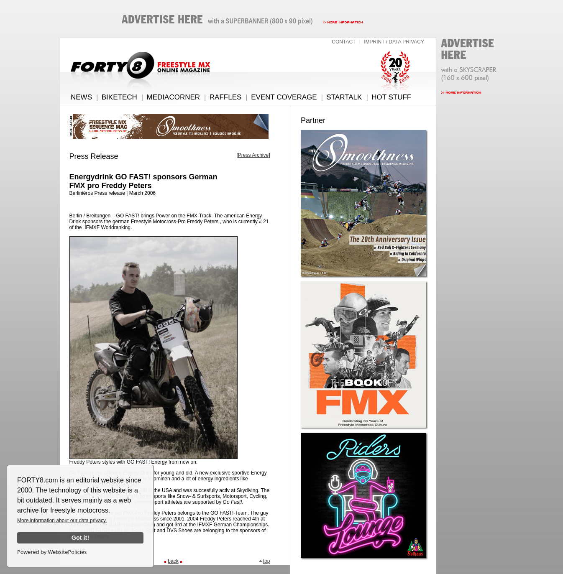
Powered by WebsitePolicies (52, 552)
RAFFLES (226, 97)
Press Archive (253, 155)
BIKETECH (119, 97)
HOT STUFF (391, 97)
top (264, 561)
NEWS (81, 97)
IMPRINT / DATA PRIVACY (394, 42)
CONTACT (344, 42)
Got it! (80, 537)
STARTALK (344, 97)
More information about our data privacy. (62, 520)
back (173, 561)
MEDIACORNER (173, 97)
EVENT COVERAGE (284, 97)
